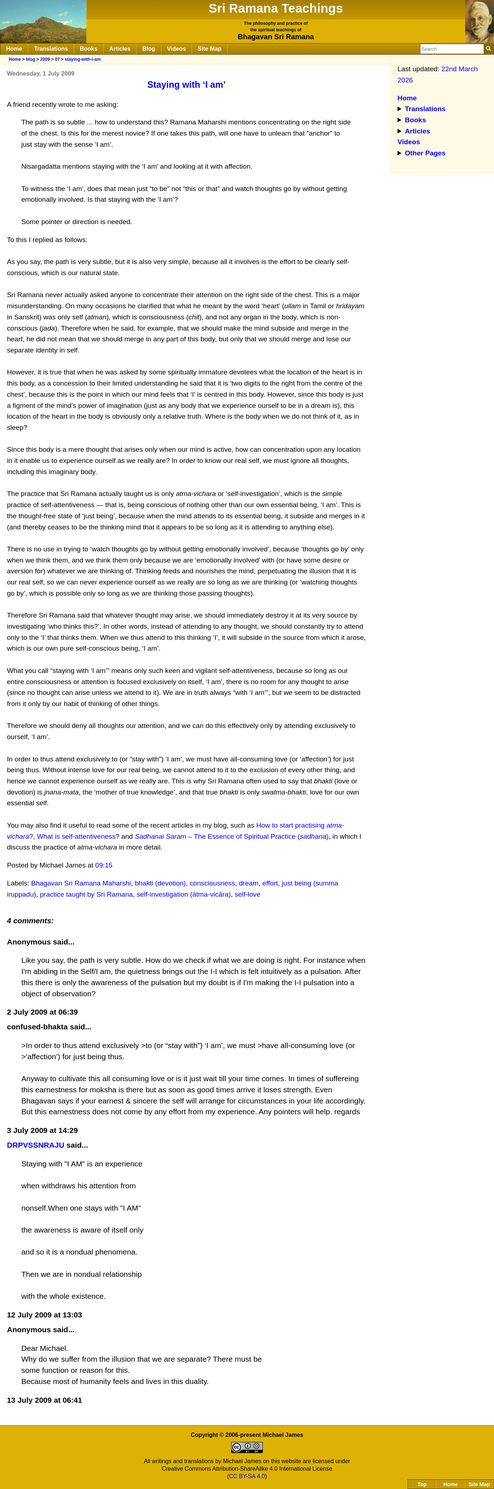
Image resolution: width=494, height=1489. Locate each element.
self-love (247, 894)
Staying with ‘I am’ (186, 84)
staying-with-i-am (83, 59)
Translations (51, 49)
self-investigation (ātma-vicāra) (184, 894)
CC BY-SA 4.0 (247, 1476)
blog (30, 59)
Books (89, 49)
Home (14, 49)
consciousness (212, 883)
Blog (148, 49)
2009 (45, 59)
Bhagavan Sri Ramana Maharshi (81, 883)
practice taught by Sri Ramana (86, 894)
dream (248, 883)
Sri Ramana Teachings (276, 8)
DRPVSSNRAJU (35, 1145)
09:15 (104, 865)
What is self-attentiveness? (78, 836)
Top (422, 1484)
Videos (176, 49)
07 (57, 59)
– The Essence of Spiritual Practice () (231, 836)
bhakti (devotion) (160, 883)
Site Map (209, 49)
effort (270, 883)
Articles (120, 49)
